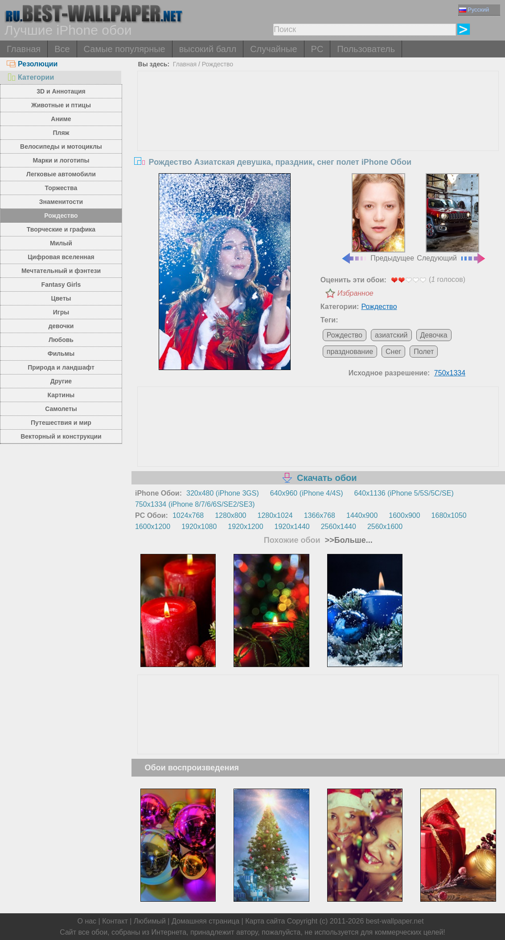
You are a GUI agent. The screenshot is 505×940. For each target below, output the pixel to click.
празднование (350, 351)
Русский (474, 9)
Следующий (451, 217)
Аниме (61, 118)
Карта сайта (265, 921)
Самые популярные (124, 49)
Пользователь (366, 49)
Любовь (61, 339)
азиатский (391, 335)
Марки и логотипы (61, 160)
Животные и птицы (61, 105)
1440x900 (362, 515)
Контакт (115, 921)
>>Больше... (348, 540)
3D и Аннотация (61, 91)
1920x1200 (245, 526)
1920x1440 (292, 526)
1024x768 (188, 515)
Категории (30, 77)
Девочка (434, 335)
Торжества (61, 187)
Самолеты (61, 408)
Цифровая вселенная (61, 256)
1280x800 (230, 515)
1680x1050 (449, 515)
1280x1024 (275, 515)
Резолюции (32, 64)
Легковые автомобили (61, 174)
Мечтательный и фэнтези (61, 270)
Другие (61, 381)
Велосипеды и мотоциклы (61, 146)
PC (317, 49)
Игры (61, 312)
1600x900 (404, 515)
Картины (61, 395)
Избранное (355, 293)
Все (62, 49)
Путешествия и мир (61, 422)
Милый (61, 243)
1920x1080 (199, 526)
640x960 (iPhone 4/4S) (306, 493)
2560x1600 (384, 526)
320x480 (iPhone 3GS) (222, 493)
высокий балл (207, 49)
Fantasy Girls (61, 284)
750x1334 (449, 373)
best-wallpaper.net (395, 921)
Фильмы (61, 353)
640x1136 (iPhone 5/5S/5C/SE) (403, 493)
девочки (61, 326)
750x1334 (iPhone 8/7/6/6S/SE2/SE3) (195, 504)
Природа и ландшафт (61, 367)
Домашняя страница (205, 921)
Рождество (61, 215)
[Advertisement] (318, 138)
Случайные (273, 49)
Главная (24, 49)
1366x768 (319, 515)
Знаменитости (61, 201)
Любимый (150, 921)
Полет (424, 351)
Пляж (61, 132)
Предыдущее (377, 217)
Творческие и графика (61, 229)
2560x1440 (338, 526)
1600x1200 (152, 526)
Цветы (61, 298)
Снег (393, 351)
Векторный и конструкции (61, 436)
